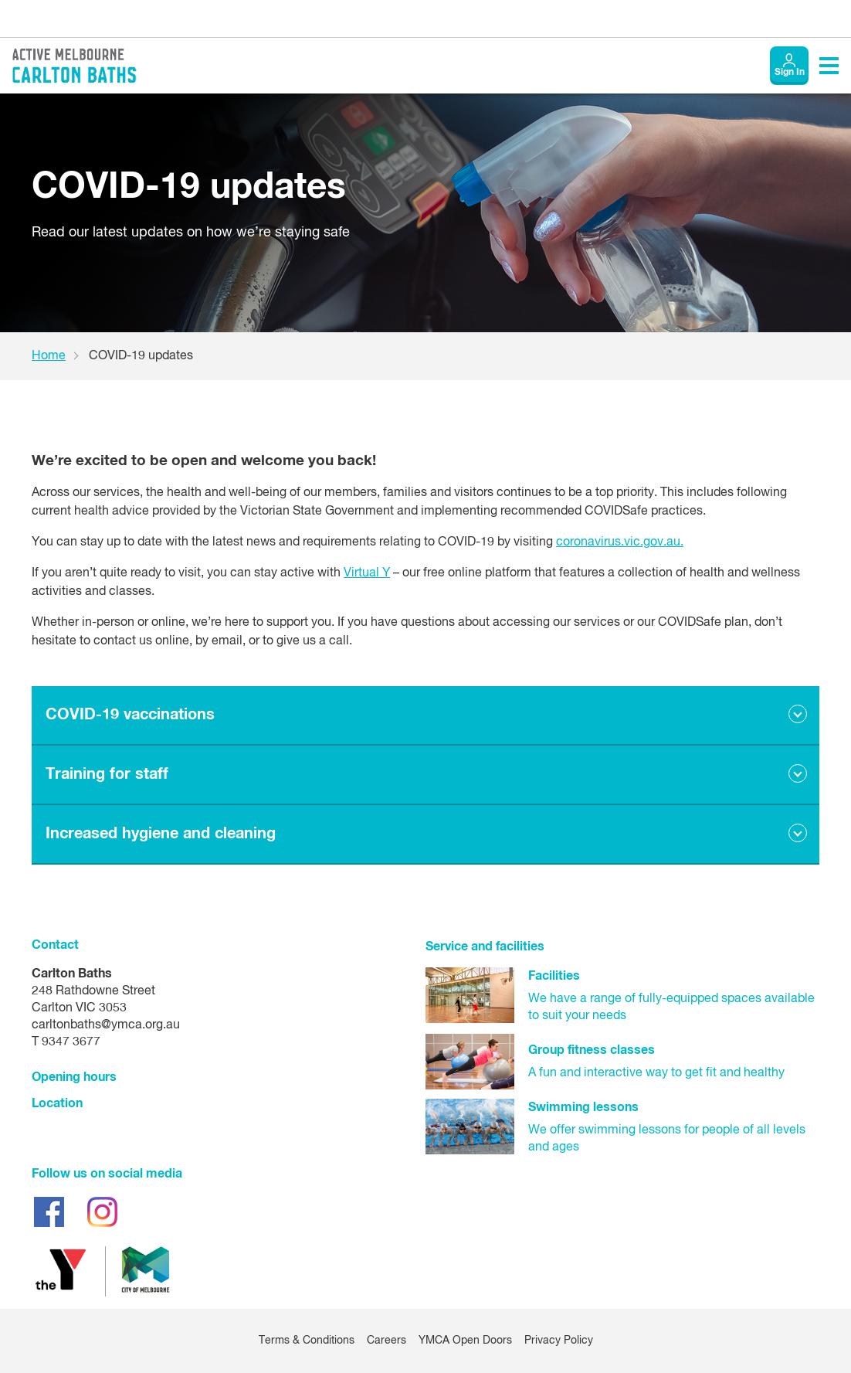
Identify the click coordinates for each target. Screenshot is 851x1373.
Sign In (790, 72)
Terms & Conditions (306, 1340)
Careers (386, 1340)
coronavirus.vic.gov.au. (619, 542)
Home (49, 356)
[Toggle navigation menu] (829, 65)
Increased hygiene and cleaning (161, 833)
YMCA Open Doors (465, 1340)
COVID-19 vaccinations (130, 714)
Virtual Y (367, 573)
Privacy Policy (558, 1340)
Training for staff (107, 774)
